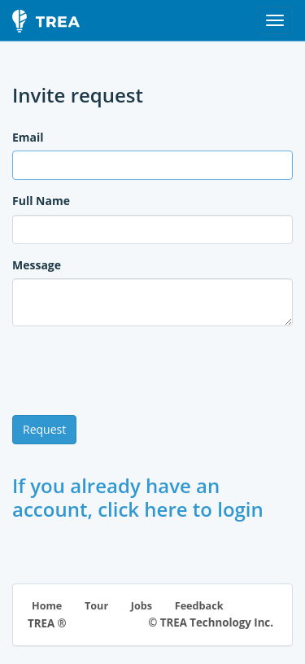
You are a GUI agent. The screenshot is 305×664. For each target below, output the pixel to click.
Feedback (199, 606)
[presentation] (135, 371)
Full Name (41, 200)
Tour (96, 606)
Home (47, 606)
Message (36, 265)
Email (28, 137)
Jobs (141, 606)
